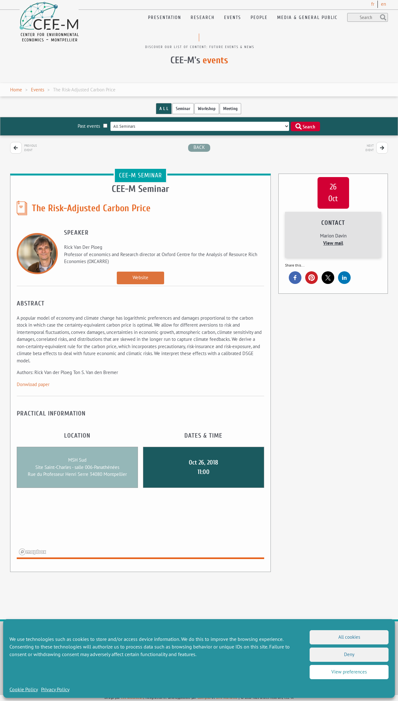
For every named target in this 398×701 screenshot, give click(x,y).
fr (372, 4)
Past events (92, 126)
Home (16, 90)
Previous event (30, 148)
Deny (349, 654)
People (259, 17)
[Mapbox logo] (32, 552)
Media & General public (307, 17)
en (383, 4)
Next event (369, 148)
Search (305, 126)
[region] (140, 527)
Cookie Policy (23, 689)
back (199, 147)
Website (140, 277)
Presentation (164, 17)
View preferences (349, 672)
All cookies (349, 637)
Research (203, 17)
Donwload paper (33, 384)
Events (232, 17)
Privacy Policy (55, 689)
